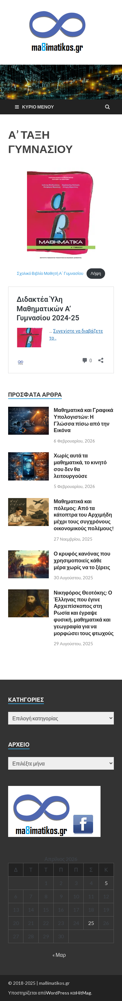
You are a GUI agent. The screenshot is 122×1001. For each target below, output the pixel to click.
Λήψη (95, 273)
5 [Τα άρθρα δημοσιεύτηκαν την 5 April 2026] (106, 883)
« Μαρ (59, 955)
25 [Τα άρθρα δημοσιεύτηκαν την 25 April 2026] (91, 923)
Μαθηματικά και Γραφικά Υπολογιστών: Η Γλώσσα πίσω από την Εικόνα (83, 420)
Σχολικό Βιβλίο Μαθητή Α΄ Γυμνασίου (50, 273)
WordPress (57, 992)
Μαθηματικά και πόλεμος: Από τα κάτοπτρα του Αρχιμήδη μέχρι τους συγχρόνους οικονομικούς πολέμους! (84, 514)
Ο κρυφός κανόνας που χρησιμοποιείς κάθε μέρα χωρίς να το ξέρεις (82, 560)
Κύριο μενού (38, 106)
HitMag (83, 992)
